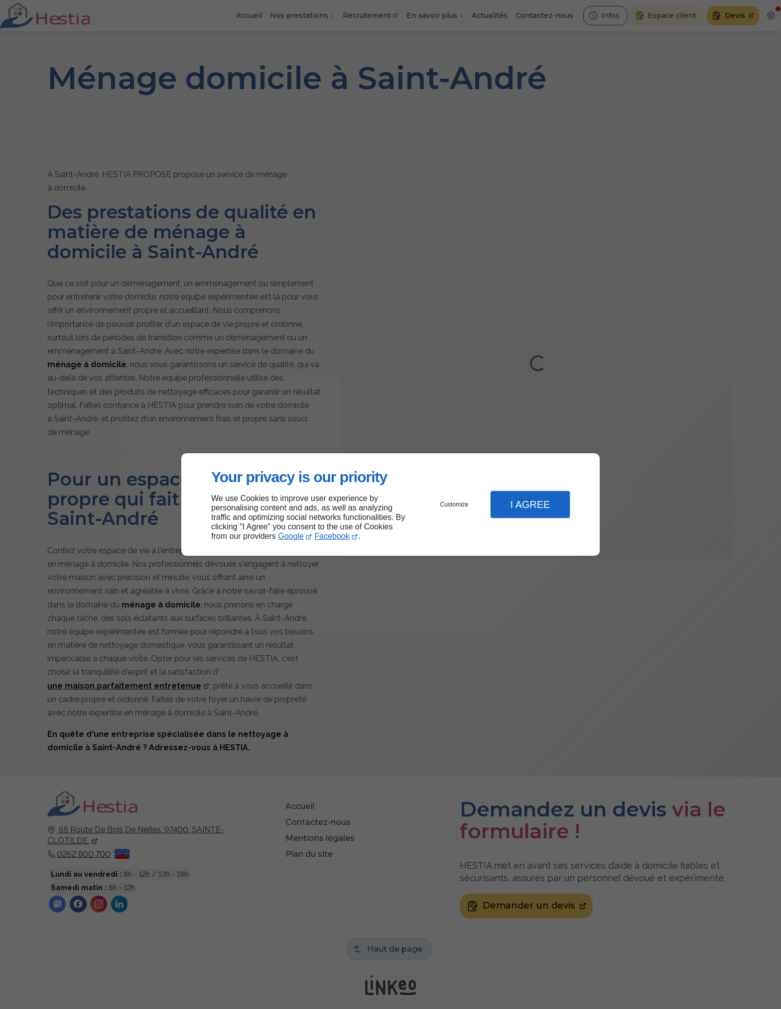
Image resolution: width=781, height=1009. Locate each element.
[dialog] (390, 504)
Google (291, 536)
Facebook (332, 536)
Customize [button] (454, 504)
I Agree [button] (530, 504)
